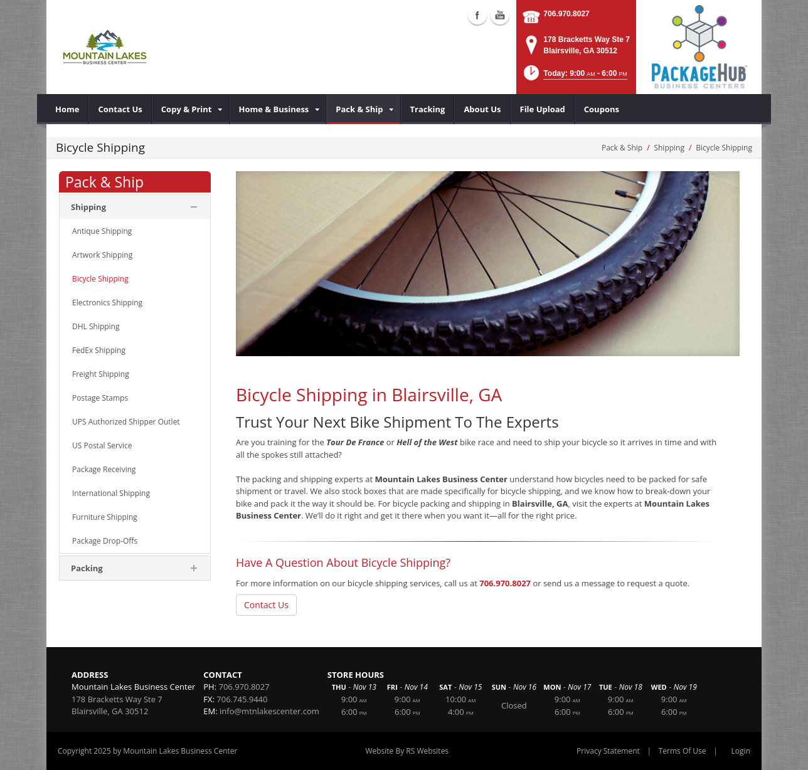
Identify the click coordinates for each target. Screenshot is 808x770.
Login (740, 751)
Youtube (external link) (500, 15)
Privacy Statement (608, 751)
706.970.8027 (566, 13)
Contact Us (266, 605)
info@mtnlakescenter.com (269, 711)
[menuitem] (67, 109)
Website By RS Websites (407, 751)
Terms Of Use (682, 751)
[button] (574, 76)
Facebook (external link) (477, 15)
